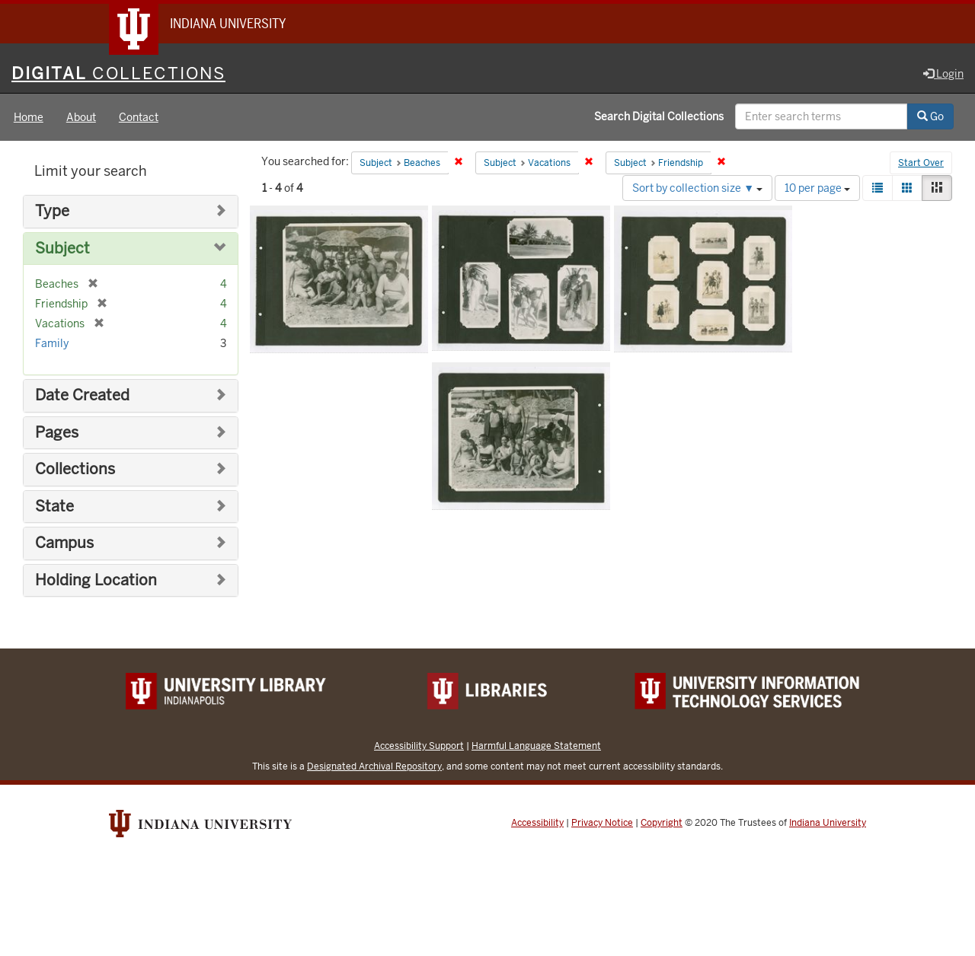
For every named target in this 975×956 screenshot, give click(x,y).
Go (930, 116)
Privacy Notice (602, 823)
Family (52, 343)
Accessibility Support (419, 745)
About (81, 117)
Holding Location (96, 580)
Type (52, 211)
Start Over (921, 163)
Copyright (661, 823)
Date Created (82, 395)
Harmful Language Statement (536, 745)
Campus (64, 543)
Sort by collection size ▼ (697, 188)
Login (943, 74)
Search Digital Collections (659, 116)
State (54, 506)
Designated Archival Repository (374, 766)
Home (28, 117)
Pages (56, 432)
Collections (75, 469)
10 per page (817, 188)
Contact (138, 117)
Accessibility (537, 823)
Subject (62, 248)
